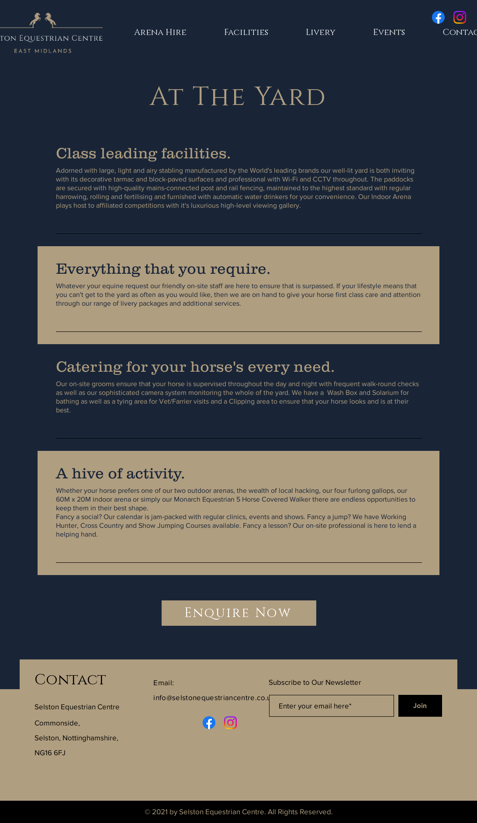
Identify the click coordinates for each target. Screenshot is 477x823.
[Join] (420, 706)
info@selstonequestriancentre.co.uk (214, 697)
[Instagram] (459, 17)
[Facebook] (438, 17)
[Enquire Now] (239, 613)
